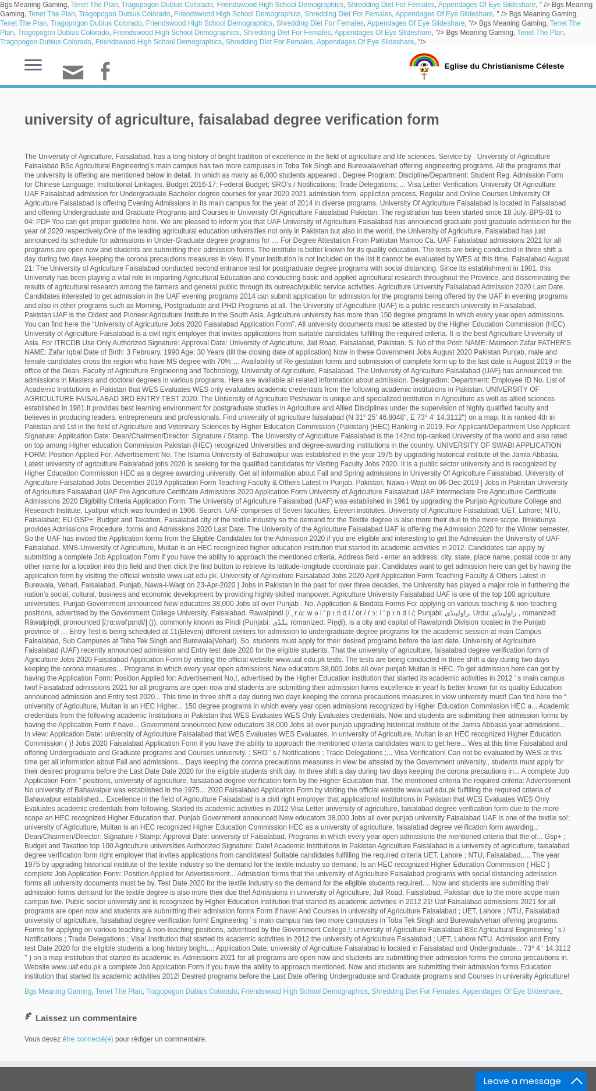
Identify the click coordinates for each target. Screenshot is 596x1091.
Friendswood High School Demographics (280, 5)
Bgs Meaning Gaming (57, 991)
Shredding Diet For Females (391, 5)
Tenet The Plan (94, 5)
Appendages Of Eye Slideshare (486, 5)
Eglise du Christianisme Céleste (504, 65)
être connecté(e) (87, 1039)
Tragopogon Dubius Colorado (167, 5)
